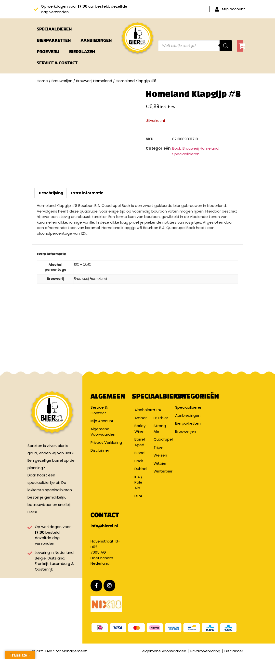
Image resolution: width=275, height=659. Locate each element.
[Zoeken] (226, 45)
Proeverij (48, 51)
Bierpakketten (54, 40)
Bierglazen (82, 51)
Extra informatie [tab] (87, 193)
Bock (176, 148)
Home (42, 80)
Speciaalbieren (54, 29)
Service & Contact (57, 62)
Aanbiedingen (96, 40)
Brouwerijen (62, 80)
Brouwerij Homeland (94, 80)
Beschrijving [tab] (51, 193)
